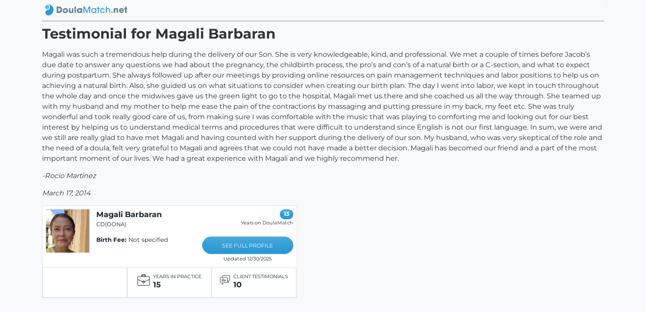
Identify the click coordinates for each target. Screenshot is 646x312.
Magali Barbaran (129, 214)
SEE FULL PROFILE (247, 245)
